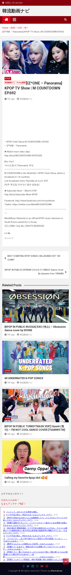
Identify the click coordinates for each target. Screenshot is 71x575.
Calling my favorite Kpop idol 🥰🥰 (25, 477)
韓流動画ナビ (16, 11)
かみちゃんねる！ (10, 500)
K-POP (7, 79)
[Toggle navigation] (14, 19)
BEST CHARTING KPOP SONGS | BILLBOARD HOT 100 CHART (33, 258)
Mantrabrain (56, 570)
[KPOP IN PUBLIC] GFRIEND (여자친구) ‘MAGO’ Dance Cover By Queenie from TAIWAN (34, 271)
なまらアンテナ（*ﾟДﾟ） (14, 503)
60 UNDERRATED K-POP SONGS (23, 378)
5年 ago (9, 99)
